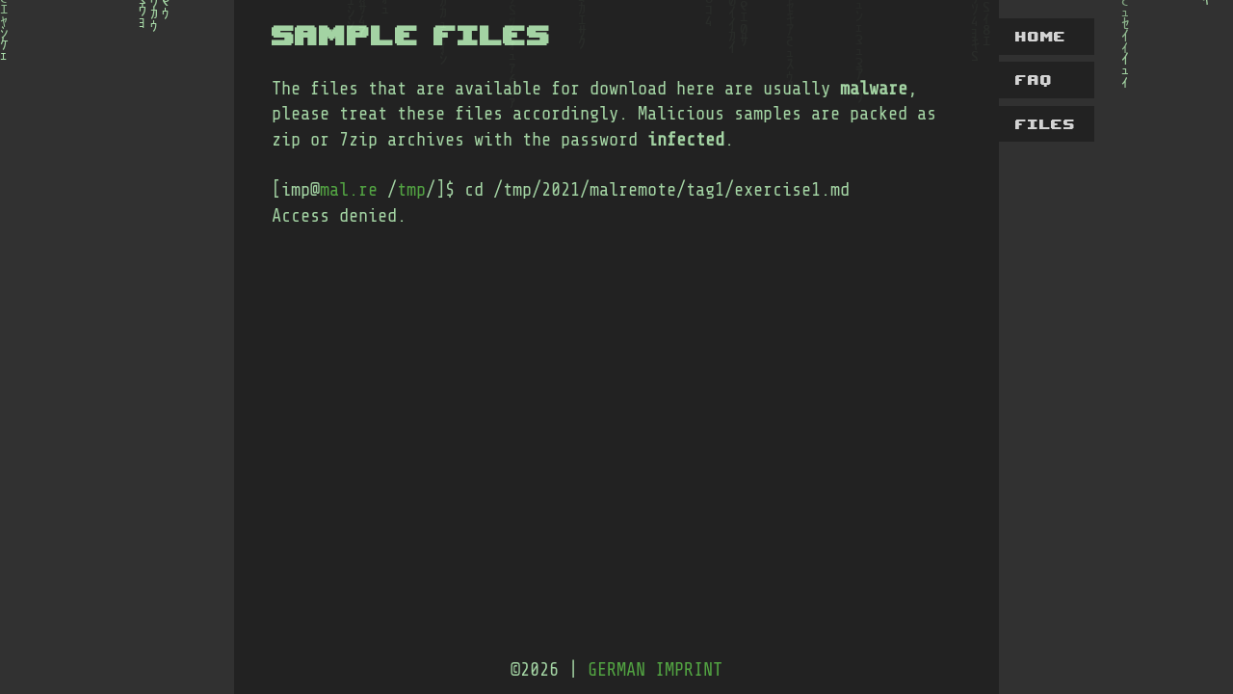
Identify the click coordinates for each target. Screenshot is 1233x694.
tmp (411, 189)
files (1045, 124)
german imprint (655, 670)
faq (1034, 79)
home (1041, 36)
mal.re (349, 189)
